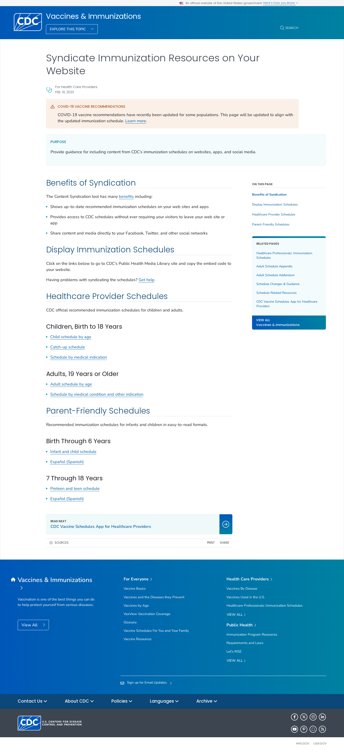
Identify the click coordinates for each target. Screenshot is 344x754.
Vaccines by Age (136, 605)
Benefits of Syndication (251, 195)
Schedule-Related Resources (258, 293)
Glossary (130, 622)
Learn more (135, 121)
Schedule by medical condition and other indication (96, 394)
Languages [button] (164, 701)
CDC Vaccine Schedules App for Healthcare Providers (260, 303)
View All (30, 625)
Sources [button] (62, 543)
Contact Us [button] (32, 701)
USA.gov (320, 743)
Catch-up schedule (67, 347)
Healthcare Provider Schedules (255, 215)
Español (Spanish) (67, 461)
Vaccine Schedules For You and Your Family (156, 630)
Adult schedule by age (71, 384)
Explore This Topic (68, 29)
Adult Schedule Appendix (256, 266)
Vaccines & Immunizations (93, 16)
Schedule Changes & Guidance (259, 284)
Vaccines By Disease (241, 588)
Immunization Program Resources (251, 634)
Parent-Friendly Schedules (252, 225)
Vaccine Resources (138, 639)
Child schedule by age (70, 337)
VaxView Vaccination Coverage (147, 614)
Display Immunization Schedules (256, 205)
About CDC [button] (79, 701)
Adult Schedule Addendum (257, 275)
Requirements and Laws (244, 643)
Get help (146, 279)
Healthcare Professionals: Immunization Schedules (266, 255)
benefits (126, 196)
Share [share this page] (206, 543)
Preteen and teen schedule (75, 488)
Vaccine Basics (135, 588)
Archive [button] (206, 701)
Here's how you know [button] (280, 3)
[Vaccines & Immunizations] (56, 584)
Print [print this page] (192, 543)
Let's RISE (234, 651)
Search (291, 27)
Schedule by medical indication (78, 357)
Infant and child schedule (73, 451)
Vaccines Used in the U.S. (245, 597)
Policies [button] (121, 701)
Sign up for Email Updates (147, 682)
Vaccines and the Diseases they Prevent (154, 597)
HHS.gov (302, 743)
